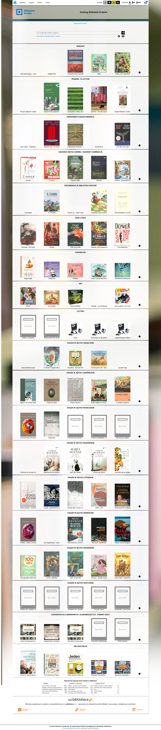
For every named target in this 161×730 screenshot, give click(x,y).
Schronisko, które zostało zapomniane (77, 692)
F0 (130, 2)
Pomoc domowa (98, 691)
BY (118, 2)
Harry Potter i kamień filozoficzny (50, 691)
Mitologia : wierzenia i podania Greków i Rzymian (53, 687)
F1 (133, 2)
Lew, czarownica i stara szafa (49, 685)
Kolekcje (57, 36)
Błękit (95, 692)
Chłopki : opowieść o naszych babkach (77, 685)
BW (109, 2)
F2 (138, 2)
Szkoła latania (45, 692)
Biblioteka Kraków (80, 23)
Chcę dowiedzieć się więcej (71, 728)
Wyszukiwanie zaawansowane (45, 36)
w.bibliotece (70, 704)
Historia (31, 2)
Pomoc (40, 2)
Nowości (22, 2)
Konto (48, 2)
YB (114, 2)
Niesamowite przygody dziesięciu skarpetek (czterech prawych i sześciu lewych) (61, 689)
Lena (95, 689)
